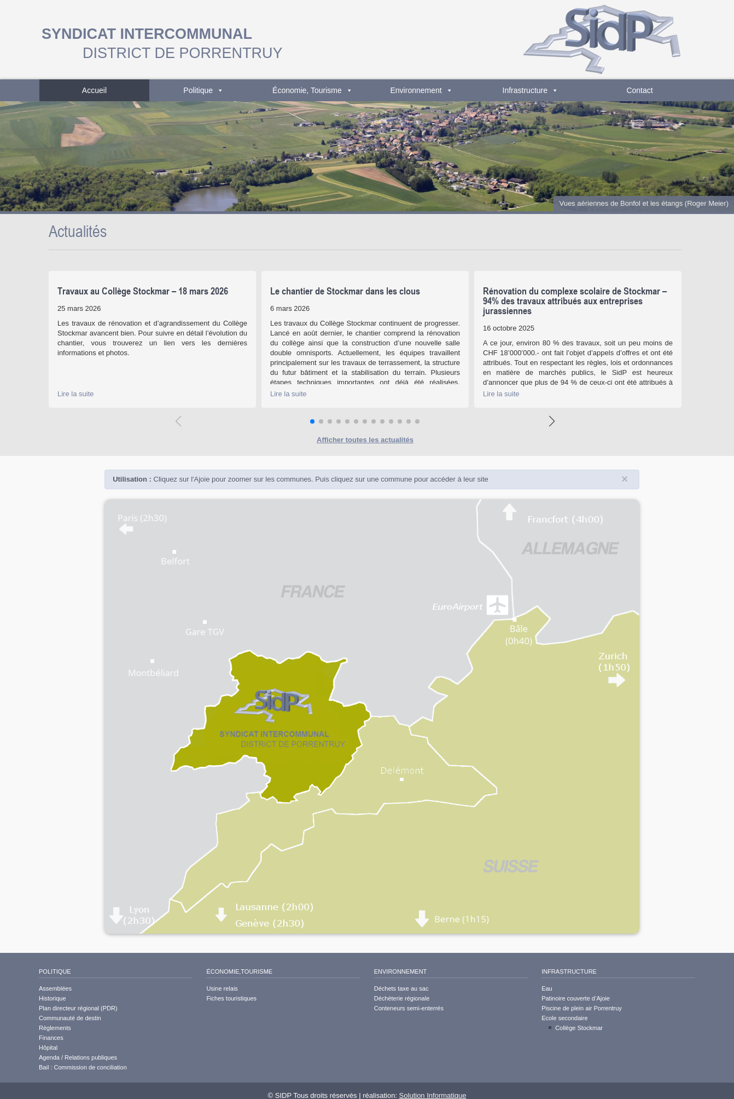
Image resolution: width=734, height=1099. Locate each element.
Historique (52, 998)
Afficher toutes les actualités (365, 440)
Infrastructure (530, 90)
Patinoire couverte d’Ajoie (575, 998)
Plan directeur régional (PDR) (78, 1008)
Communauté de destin (70, 1018)
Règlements (55, 1028)
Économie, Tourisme (312, 90)
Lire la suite (75, 394)
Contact (639, 90)
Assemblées (55, 988)
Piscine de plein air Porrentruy (581, 1008)
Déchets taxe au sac (401, 988)
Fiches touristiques (231, 998)
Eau (546, 988)
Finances (51, 1037)
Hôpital (48, 1047)
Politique (203, 90)
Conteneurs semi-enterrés (409, 1008)
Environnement (422, 90)
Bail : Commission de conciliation (83, 1067)
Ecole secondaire (564, 1018)
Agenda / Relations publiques (78, 1057)
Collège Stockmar (579, 1028)
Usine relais (221, 988)
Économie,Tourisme (239, 971)
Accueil (94, 90)
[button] (312, 421)
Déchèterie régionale (402, 998)
